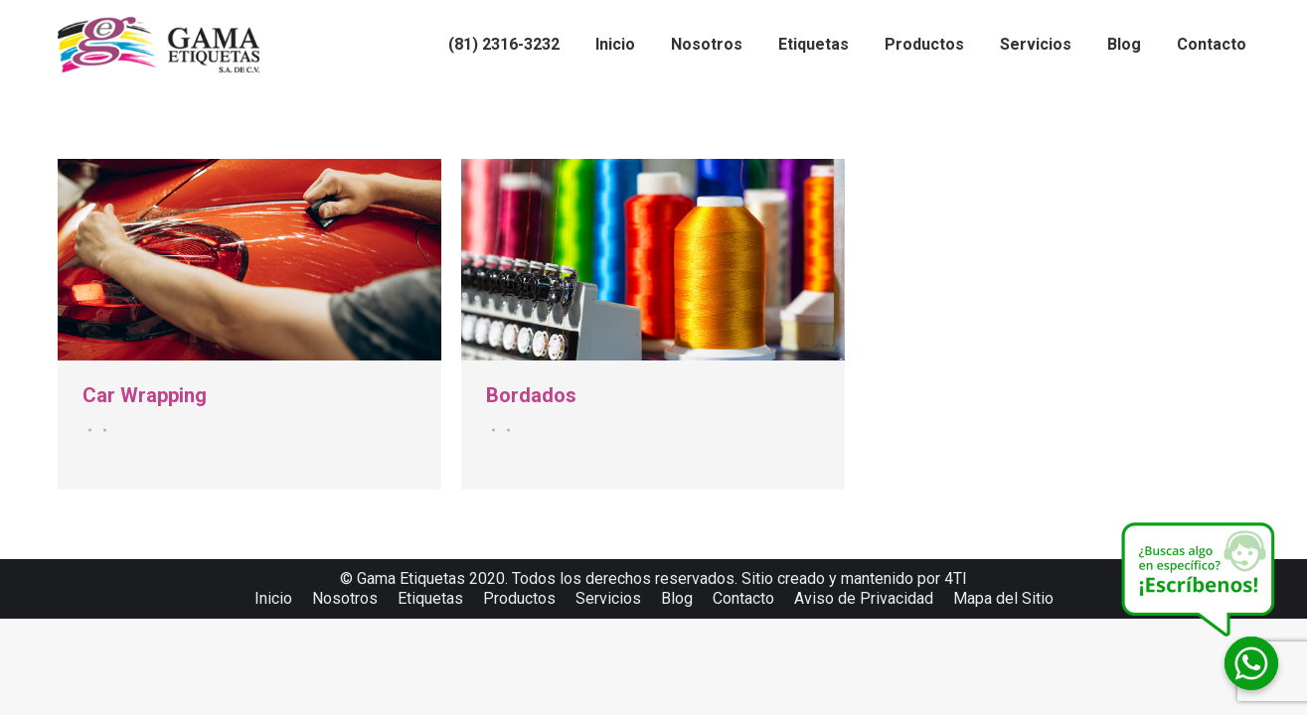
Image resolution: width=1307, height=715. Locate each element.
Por (101, 430)
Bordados (531, 395)
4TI (955, 578)
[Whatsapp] (1251, 663)
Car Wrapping (144, 395)
